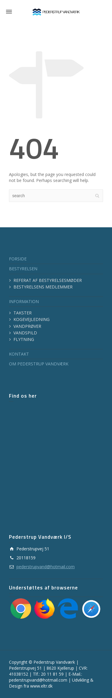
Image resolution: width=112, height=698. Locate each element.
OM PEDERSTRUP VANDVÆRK (38, 364)
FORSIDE (18, 259)
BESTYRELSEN (23, 268)
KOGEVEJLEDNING (31, 319)
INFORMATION (24, 301)
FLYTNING (23, 339)
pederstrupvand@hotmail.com (45, 566)
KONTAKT (19, 354)
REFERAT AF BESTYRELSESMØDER (47, 280)
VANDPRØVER (27, 326)
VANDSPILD (25, 333)
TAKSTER (22, 313)
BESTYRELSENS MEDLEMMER (43, 287)
